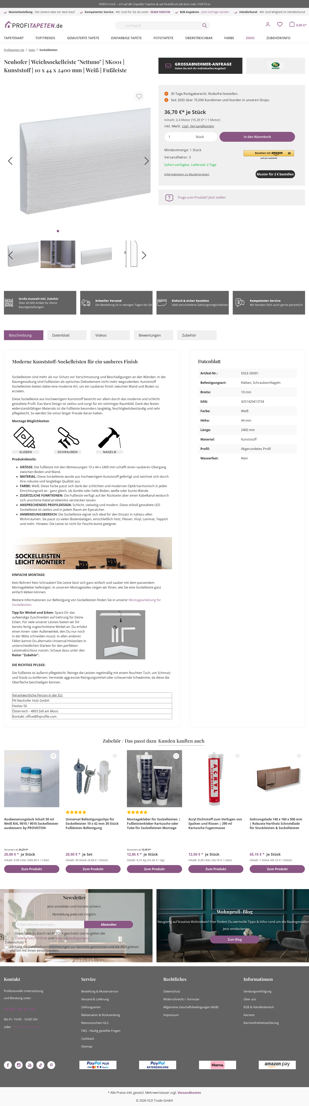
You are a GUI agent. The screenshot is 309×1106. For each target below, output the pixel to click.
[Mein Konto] (268, 25)
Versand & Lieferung (95, 999)
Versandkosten (189, 1092)
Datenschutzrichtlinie (31, 938)
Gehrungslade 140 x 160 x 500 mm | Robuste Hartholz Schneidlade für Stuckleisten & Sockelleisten (276, 823)
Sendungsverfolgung (257, 991)
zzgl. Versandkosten (198, 126)
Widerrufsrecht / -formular (181, 999)
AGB (123, 947)
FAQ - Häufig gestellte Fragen (100, 1031)
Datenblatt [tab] (61, 335)
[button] (269, 155)
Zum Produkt (31, 869)
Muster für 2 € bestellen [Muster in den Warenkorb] (255, 174)
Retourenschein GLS (94, 1023)
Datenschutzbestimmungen (49, 947)
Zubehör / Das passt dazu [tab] (129, 741)
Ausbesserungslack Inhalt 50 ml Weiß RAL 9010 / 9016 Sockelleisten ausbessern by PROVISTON (31, 823)
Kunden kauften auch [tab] (181, 741)
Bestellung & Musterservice (99, 991)
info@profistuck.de (27, 1027)
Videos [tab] (101, 335)
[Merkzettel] (280, 25)
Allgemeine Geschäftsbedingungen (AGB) (190, 1007)
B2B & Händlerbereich (259, 1007)
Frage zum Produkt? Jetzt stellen (202, 197)
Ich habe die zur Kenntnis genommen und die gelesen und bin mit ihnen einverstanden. (74, 948)
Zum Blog (235, 939)
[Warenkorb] (298, 25)
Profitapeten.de (14, 50)
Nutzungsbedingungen (72, 938)
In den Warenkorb (257, 137)
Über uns (250, 999)
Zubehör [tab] (189, 335)
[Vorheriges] (9, 162)
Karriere (249, 1015)
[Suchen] (205, 26)
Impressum (171, 1015)
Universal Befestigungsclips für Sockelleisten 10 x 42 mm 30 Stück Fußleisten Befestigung (92, 823)
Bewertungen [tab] (150, 335)
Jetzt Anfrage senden (215, 12)
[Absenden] (108, 924)
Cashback (87, 1038)
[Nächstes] (146, 162)
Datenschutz (171, 991)
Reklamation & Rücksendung (100, 1015)
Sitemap (86, 1046)
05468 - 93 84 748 (19, 1009)
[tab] (23, 335)
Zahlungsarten (91, 1007)
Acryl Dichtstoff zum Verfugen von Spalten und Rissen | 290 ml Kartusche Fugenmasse (215, 823)
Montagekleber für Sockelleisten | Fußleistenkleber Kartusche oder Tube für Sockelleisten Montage (153, 823)
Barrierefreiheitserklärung (261, 1023)
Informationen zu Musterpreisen (186, 174)
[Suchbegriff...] (157, 26)
